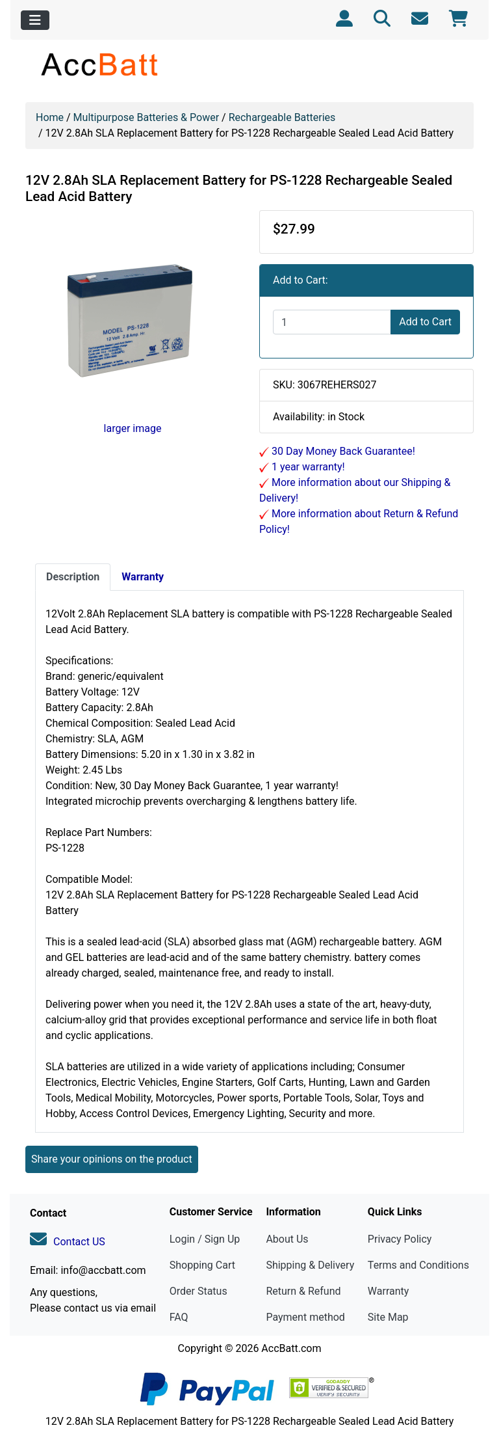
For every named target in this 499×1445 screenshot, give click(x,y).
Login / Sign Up (205, 1239)
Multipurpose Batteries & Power (146, 117)
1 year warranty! (307, 467)
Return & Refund (303, 1291)
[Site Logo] (100, 64)
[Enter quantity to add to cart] (332, 322)
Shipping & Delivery (310, 1265)
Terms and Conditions (418, 1265)
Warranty (388, 1291)
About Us (287, 1239)
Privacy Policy (400, 1239)
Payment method (305, 1317)
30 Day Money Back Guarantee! (342, 451)
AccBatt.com (291, 1348)
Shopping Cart (202, 1265)
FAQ (179, 1317)
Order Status (198, 1291)
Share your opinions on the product (111, 1159)
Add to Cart (425, 322)
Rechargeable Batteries (282, 117)
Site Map (388, 1317)
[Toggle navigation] (35, 20)
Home (50, 117)
